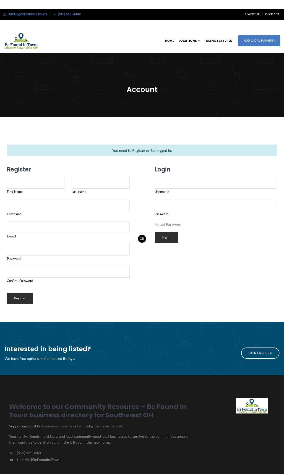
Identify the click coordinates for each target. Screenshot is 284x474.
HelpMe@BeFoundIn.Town (34, 459)
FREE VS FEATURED (218, 41)
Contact (272, 14)
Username (14, 214)
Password (14, 259)
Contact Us (260, 353)
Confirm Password (20, 281)
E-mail (11, 236)
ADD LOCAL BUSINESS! (259, 40)
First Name (15, 192)
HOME (169, 41)
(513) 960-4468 (25, 452)
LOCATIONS (189, 41)
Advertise (252, 14)
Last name (79, 192)
